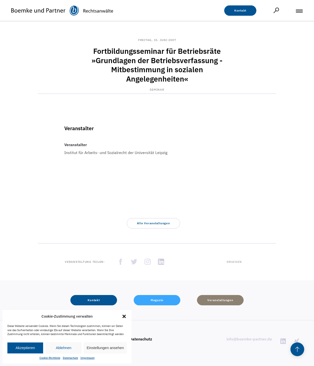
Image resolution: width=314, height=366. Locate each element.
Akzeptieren (25, 348)
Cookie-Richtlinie (49, 358)
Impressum (87, 358)
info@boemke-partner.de (249, 339)
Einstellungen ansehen (105, 348)
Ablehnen (63, 348)
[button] (124, 316)
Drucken (234, 262)
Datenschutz (70, 358)
